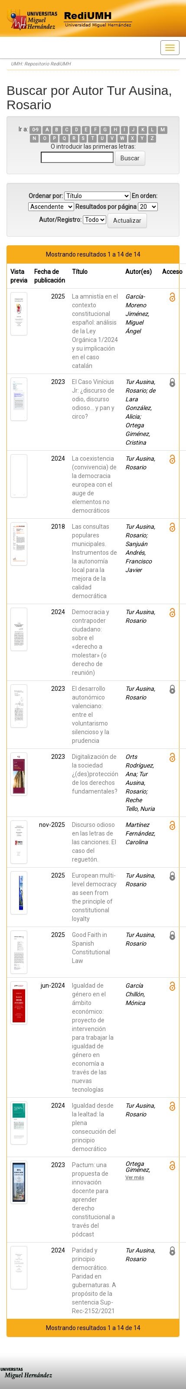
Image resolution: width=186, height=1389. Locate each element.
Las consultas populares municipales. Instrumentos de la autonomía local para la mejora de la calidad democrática (94, 561)
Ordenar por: (46, 195)
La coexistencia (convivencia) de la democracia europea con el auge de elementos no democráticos (94, 484)
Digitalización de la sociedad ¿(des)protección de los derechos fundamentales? (95, 774)
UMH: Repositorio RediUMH (41, 64)
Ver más (134, 1177)
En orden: (144, 195)
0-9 (35, 130)
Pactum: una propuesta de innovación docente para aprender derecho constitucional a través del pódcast (93, 1199)
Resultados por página (106, 206)
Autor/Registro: (60, 219)
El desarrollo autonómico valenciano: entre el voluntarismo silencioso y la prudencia (90, 714)
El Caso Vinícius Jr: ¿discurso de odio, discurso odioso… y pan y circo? (93, 399)
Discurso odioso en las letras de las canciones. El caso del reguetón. (94, 842)
